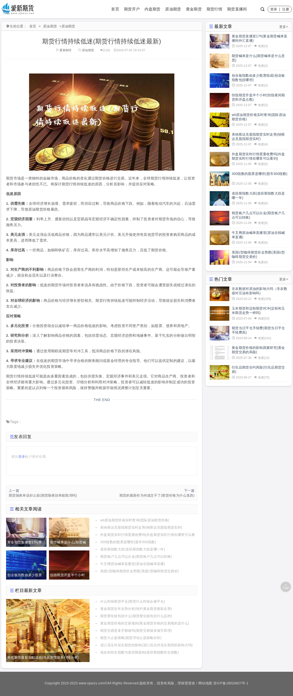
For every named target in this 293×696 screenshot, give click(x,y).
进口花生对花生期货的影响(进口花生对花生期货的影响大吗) (146, 645)
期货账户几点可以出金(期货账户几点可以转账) (136, 556)
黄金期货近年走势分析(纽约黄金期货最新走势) (136, 609)
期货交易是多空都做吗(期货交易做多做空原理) (136, 630)
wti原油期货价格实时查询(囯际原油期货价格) (134, 520)
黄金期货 (194, 9)
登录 (273, 9)
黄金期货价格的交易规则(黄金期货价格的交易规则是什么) (144, 623)
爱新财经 (64, 50)
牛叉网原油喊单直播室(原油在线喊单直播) (132, 564)
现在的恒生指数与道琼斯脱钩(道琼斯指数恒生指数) (139, 652)
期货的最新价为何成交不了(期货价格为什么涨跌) (156, 495)
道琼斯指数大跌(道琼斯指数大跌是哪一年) (132, 549)
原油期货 (173, 9)
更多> (283, 27)
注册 (285, 9)
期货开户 (132, 9)
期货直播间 (237, 9)
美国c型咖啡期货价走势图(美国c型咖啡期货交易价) (139, 571)
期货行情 (214, 9)
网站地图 (205, 683)
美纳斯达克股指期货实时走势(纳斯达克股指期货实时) (141, 527)
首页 (115, 9)
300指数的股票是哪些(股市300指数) (128, 542)
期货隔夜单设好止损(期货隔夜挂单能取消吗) (43, 495)
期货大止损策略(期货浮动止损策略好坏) (131, 638)
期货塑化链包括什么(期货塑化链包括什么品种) (136, 616)
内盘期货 (152, 9)
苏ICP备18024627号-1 (230, 683)
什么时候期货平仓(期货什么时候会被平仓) (132, 601)
